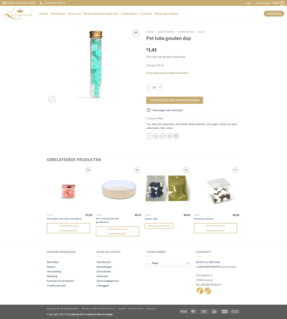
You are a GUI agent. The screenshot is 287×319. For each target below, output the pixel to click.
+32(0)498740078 (207, 266)
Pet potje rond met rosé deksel (64, 218)
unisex (169, 127)
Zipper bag (151, 218)
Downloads (104, 271)
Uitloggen (103, 285)
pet (229, 124)
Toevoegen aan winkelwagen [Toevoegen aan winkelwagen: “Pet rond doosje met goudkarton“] (117, 231)
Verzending (54, 271)
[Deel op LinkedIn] (176, 136)
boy (160, 124)
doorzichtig (181, 124)
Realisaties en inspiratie (101, 13)
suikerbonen (152, 127)
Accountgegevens (108, 280)
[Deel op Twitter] (156, 136)
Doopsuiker (166, 31)
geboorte (201, 124)
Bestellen (53, 262)
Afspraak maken (166, 13)
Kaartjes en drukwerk (60, 280)
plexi (234, 124)
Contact (146, 13)
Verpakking (186, 31)
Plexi (201, 31)
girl (208, 124)
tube (162, 127)
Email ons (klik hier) (208, 262)
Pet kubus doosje (203, 218)
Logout (151, 308)
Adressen (103, 276)
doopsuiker (168, 124)
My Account (136, 308)
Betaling (52, 276)
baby (154, 124)
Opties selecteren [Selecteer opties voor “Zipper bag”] (159, 226)
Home (43, 13)
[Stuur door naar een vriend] (163, 136)
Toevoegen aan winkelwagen (175, 100)
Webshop (58, 13)
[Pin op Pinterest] (169, 136)
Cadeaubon (129, 13)
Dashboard (104, 262)
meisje (222, 124)
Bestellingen (104, 266)
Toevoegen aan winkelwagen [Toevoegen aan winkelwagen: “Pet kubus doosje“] (215, 228)
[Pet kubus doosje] (216, 189)
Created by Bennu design (98, 314)
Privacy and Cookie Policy (98, 308)
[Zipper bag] (167, 189)
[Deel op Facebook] (150, 136)
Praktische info (56, 285)
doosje (191, 124)
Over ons (74, 13)
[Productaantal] (154, 87)
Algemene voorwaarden (63, 308)
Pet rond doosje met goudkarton (107, 220)
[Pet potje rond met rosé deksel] (69, 189)
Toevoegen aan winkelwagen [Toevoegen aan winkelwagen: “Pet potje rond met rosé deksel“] (69, 228)
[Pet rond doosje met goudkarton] (118, 189)
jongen (214, 124)
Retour (51, 266)
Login (121, 308)
